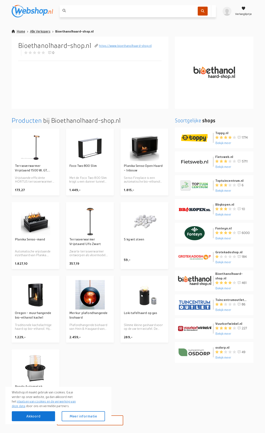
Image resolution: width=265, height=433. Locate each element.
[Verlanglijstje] (243, 11)
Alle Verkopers (40, 31)
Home (18, 31)
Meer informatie (83, 416)
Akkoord (33, 416)
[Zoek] (203, 11)
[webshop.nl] (32, 11)
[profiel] (227, 11)
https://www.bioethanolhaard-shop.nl (123, 45)
